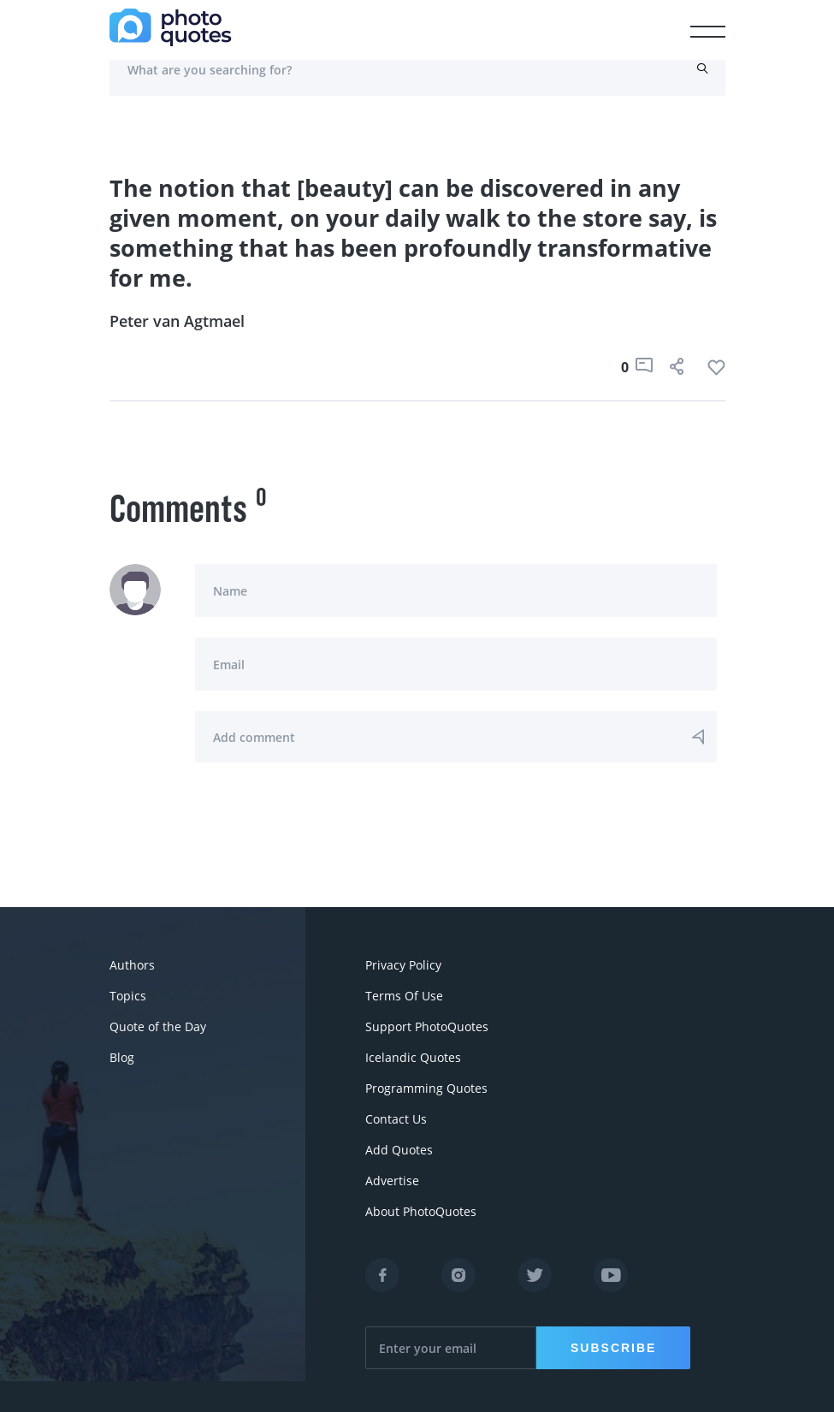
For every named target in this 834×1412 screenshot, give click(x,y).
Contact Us (396, 1119)
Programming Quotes (426, 1088)
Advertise (392, 1180)
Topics (127, 996)
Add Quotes (399, 1150)
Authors (132, 965)
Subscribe (613, 1348)
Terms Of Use (404, 996)
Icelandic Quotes (413, 1057)
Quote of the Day (157, 1026)
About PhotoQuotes (420, 1211)
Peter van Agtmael (177, 321)
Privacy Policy (403, 965)
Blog (121, 1057)
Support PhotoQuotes (426, 1026)
